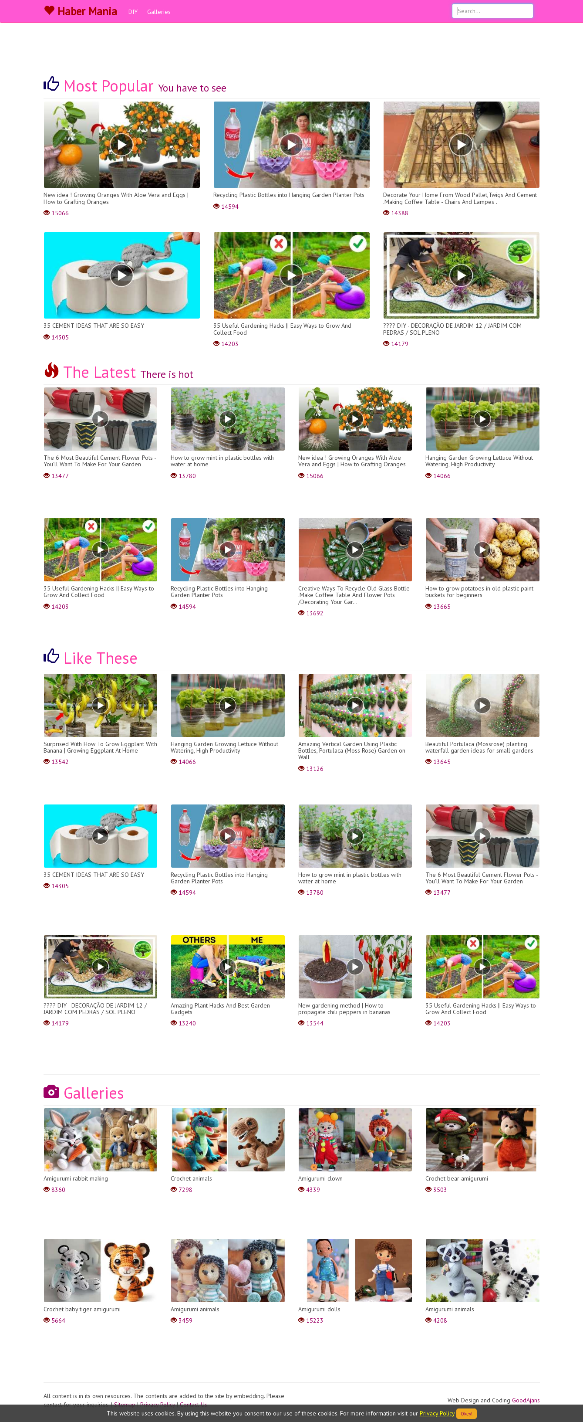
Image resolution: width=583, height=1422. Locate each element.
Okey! (466, 1414)
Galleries (159, 12)
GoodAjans (526, 1400)
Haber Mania (80, 11)
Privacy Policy (437, 1413)
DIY (133, 12)
